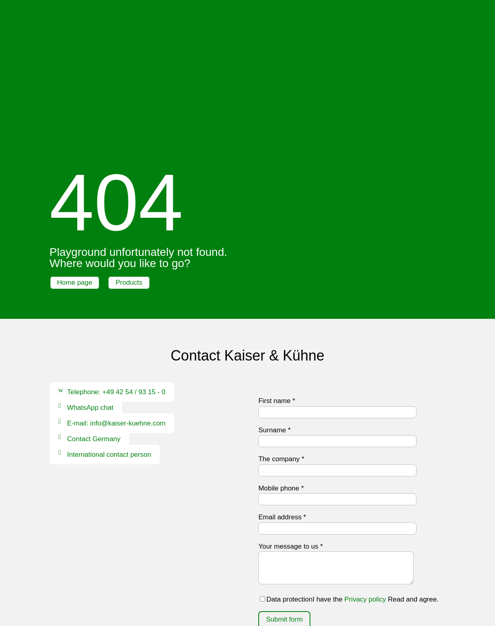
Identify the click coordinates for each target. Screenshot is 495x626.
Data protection (244, 596)
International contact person (109, 353)
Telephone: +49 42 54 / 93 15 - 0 (116, 290)
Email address (282, 415)
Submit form (284, 518)
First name (276, 299)
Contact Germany (94, 337)
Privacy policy (365, 497)
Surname (274, 328)
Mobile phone (281, 386)
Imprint (204, 596)
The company (281, 357)
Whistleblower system (266, 606)
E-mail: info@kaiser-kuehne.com (116, 322)
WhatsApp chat (90, 306)
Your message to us (290, 444)
